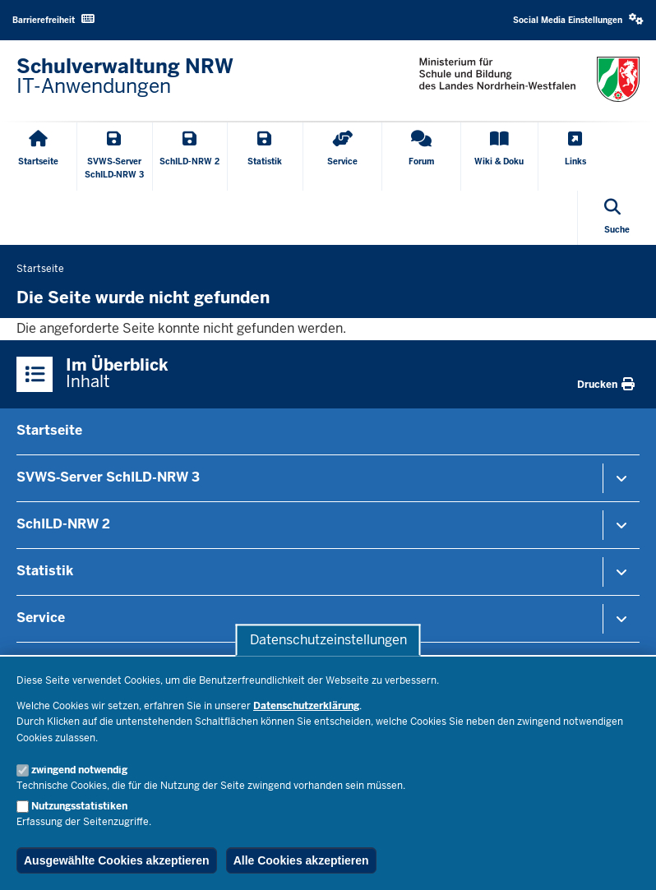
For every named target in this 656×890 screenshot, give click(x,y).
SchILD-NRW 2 (63, 524)
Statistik (44, 570)
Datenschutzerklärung (306, 705)
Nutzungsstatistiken (79, 806)
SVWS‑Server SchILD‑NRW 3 (108, 477)
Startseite (49, 430)
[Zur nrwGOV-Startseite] (124, 76)
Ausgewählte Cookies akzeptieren (117, 860)
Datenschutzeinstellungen (328, 639)
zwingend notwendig (79, 770)
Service (40, 617)
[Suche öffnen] (617, 218)
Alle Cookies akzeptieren (301, 860)
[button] (578, 20)
